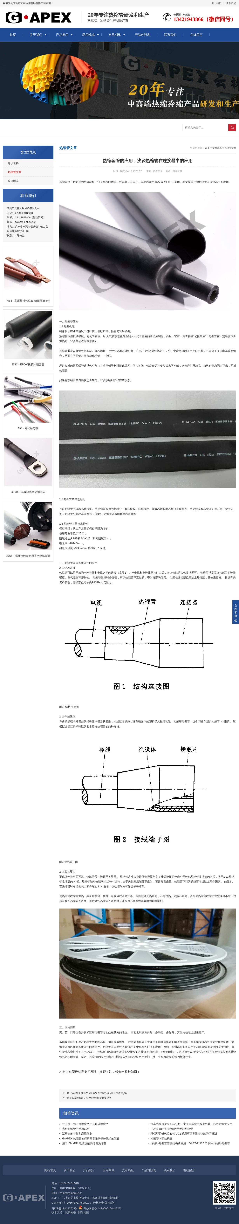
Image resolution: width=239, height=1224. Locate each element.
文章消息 (114, 34)
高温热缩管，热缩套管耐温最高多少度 (91, 1097)
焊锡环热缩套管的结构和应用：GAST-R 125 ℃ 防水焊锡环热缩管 (190, 1143)
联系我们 (231, 3)
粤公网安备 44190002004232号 (100, 1208)
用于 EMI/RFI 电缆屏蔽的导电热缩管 (84, 1143)
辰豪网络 (70, 1212)
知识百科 (13, 163)
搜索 (232, 127)
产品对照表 (142, 34)
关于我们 (216, 3)
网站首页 (50, 1170)
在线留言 (196, 34)
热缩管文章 (14, 172)
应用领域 (88, 34)
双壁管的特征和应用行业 (77, 1133)
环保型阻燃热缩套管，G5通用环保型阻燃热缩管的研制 (184, 1133)
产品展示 (62, 34)
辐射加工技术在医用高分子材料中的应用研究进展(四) (99, 1093)
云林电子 (98, 1202)
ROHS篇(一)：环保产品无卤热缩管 (172, 1128)
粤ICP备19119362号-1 (65, 1208)
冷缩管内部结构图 (161, 1138)
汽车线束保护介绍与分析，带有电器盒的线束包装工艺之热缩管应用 (191, 1123)
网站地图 (83, 1212)
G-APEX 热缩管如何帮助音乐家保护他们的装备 (91, 1138)
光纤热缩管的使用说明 (75, 1128)
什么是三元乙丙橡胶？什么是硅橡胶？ (85, 1123)
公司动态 (13, 180)
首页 (13, 34)
